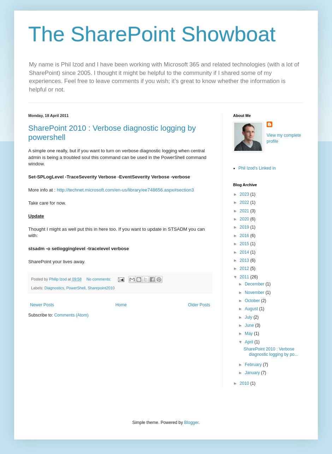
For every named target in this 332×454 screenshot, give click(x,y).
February (254, 364)
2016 (245, 235)
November (255, 292)
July (249, 317)
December (255, 284)
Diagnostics (54, 288)
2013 (245, 260)
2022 (245, 202)
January (253, 372)
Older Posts (199, 304)
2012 (245, 268)
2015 (245, 243)
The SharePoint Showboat (151, 34)
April (249, 342)
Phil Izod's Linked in (257, 168)
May (249, 333)
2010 (245, 383)
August (252, 308)
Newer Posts (42, 304)
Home (121, 304)
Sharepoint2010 (101, 288)
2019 (245, 227)
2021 (245, 210)
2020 (245, 219)
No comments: (99, 279)
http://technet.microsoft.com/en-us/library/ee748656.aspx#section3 (125, 190)
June (250, 325)
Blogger (191, 422)
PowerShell (76, 288)
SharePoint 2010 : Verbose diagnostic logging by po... (271, 351)
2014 (245, 252)
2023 (245, 194)
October (253, 300)
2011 (245, 277)
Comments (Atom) (71, 315)
